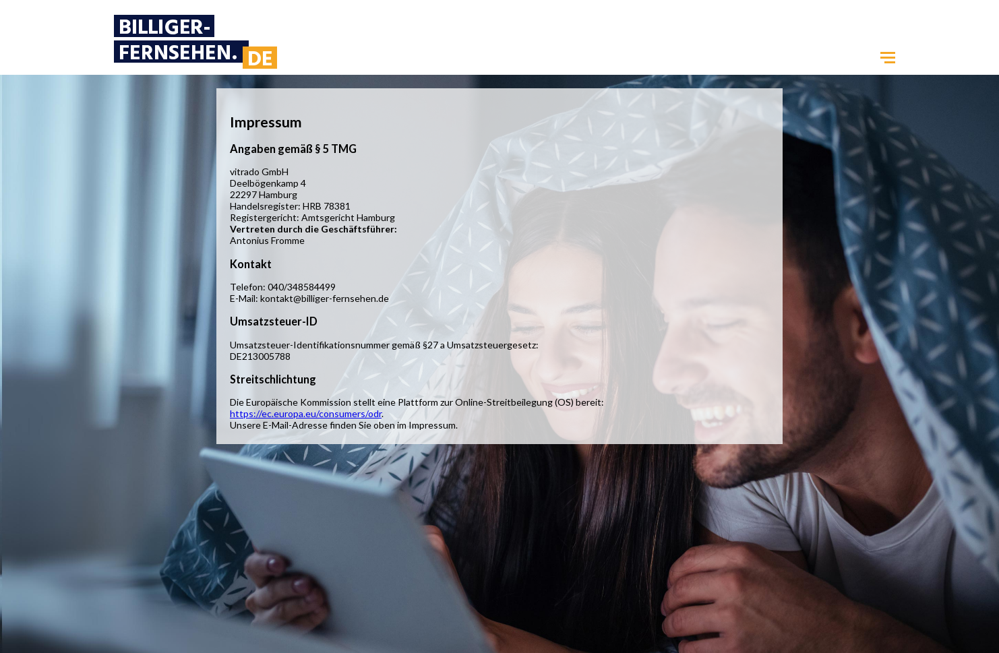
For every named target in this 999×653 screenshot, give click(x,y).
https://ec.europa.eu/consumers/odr (306, 413)
